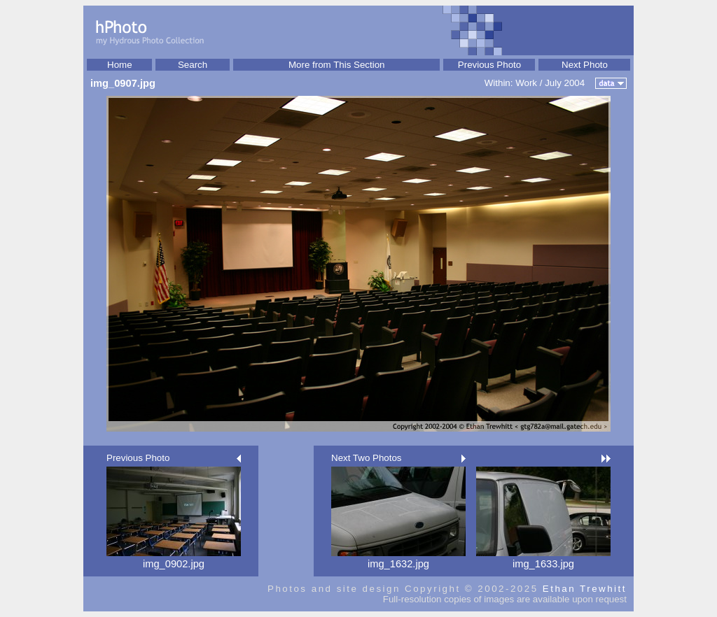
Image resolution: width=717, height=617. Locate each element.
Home (119, 64)
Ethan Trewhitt (585, 588)
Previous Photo (489, 64)
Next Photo (585, 64)
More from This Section (336, 64)
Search (192, 64)
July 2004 (565, 83)
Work (526, 83)
